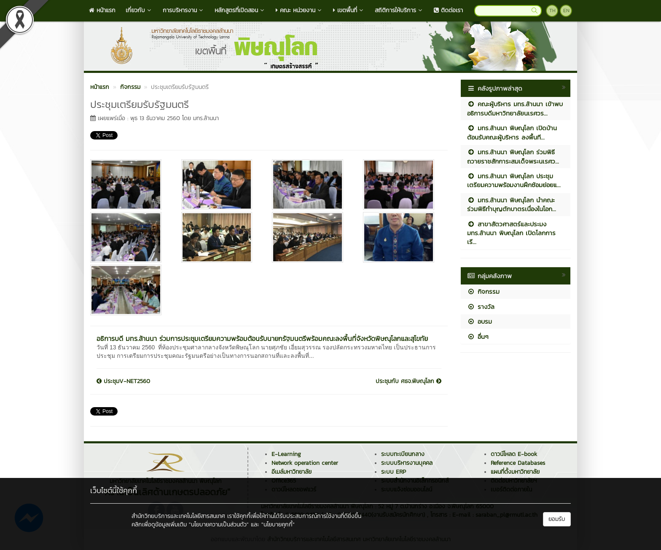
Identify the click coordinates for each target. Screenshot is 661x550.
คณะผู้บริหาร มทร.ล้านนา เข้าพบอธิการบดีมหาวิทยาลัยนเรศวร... (515, 108)
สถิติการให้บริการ (399, 10)
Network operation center (304, 463)
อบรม (479, 321)
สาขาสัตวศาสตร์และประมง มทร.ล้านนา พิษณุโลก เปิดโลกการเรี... (511, 233)
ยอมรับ (556, 519)
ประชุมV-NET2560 (123, 381)
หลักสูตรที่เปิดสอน (240, 10)
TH (552, 10)
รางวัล (480, 306)
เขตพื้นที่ (349, 10)
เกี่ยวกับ (139, 10)
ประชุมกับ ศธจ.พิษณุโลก (408, 381)
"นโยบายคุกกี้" (278, 524)
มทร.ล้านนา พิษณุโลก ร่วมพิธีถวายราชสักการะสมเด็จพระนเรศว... (513, 156)
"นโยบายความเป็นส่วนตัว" (219, 524)
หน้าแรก (102, 10)
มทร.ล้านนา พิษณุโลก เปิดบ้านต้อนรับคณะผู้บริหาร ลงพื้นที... (512, 132)
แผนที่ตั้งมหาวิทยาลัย (515, 471)
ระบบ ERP (393, 471)
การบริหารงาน (183, 10)
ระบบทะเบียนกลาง (403, 454)
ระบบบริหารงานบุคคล (407, 463)
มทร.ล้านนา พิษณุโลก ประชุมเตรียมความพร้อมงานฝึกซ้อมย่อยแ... (514, 180)
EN (566, 10)
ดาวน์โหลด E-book (514, 454)
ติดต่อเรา (448, 10)
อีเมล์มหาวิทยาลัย (291, 471)
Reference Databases (518, 463)
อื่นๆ (478, 336)
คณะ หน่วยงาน (299, 10)
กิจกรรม (483, 291)
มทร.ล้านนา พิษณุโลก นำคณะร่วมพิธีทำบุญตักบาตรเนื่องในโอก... (511, 204)
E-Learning (286, 454)
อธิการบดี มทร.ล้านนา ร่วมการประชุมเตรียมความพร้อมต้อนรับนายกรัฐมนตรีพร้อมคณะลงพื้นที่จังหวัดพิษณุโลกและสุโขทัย (262, 338)
